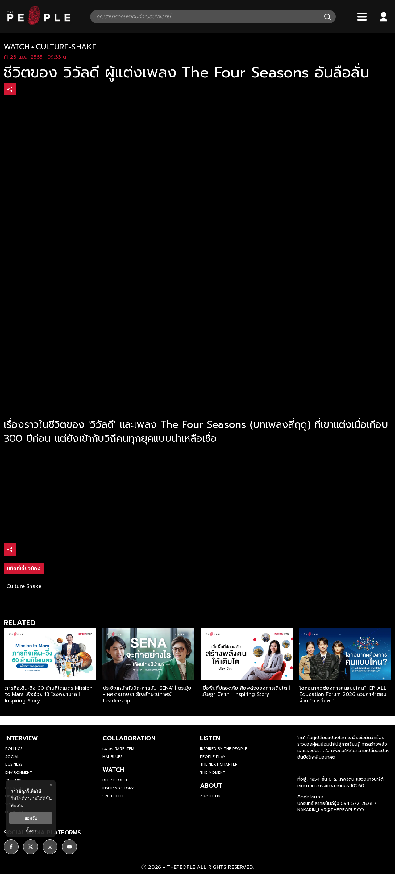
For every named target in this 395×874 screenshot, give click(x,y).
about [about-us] (211, 785)
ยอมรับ (30, 818)
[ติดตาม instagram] (50, 846)
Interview (21, 738)
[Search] (327, 16)
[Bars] (362, 16)
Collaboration (129, 738)
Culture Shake (24, 586)
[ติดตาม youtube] (69, 846)
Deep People (115, 780)
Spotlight (113, 796)
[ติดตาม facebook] (11, 846)
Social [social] (12, 756)
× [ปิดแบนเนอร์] (50, 784)
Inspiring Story (118, 788)
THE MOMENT (212, 772)
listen (210, 738)
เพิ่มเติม (16, 805)
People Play (213, 756)
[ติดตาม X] (30, 846)
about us (210, 796)
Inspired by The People (223, 748)
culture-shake (66, 47)
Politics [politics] (14, 748)
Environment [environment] (18, 772)
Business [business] (14, 764)
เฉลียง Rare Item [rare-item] (118, 748)
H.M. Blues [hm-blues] (112, 756)
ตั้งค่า (31, 830)
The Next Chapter (219, 764)
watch (17, 47)
